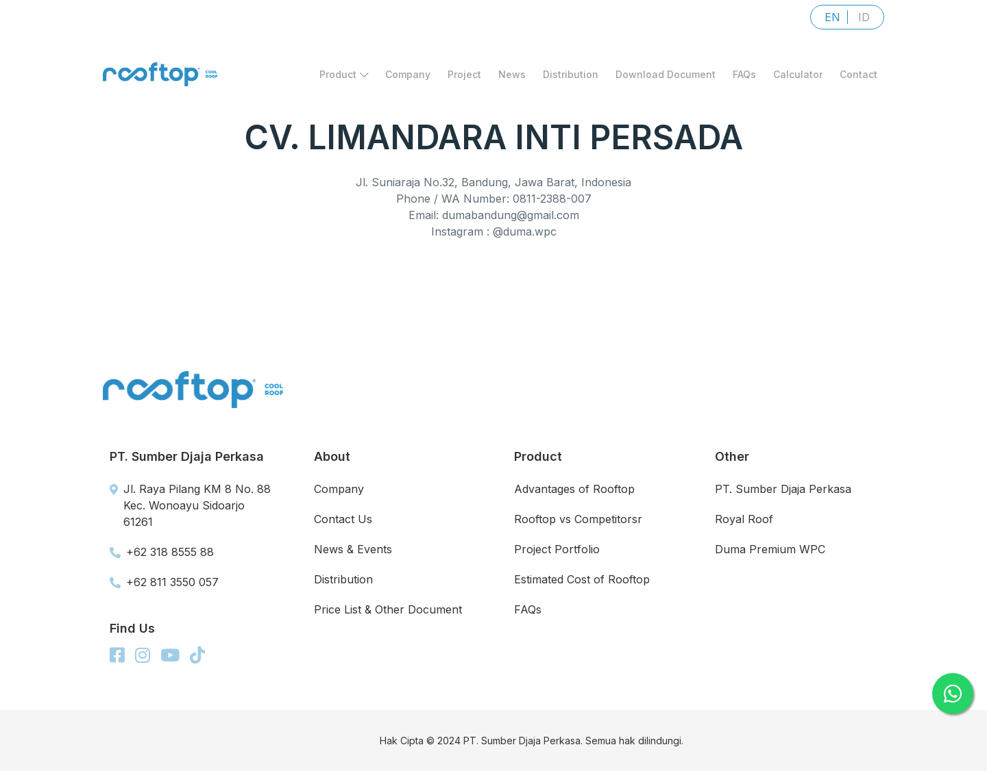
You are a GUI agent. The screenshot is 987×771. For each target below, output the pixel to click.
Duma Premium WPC (770, 549)
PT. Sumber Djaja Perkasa (783, 489)
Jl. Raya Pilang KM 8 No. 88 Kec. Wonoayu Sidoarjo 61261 (190, 505)
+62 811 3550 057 (164, 582)
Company (407, 74)
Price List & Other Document (388, 609)
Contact (858, 74)
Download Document (666, 74)
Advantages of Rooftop (574, 489)
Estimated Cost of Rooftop (582, 579)
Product (343, 74)
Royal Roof (744, 519)
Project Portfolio (557, 549)
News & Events (353, 549)
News (512, 74)
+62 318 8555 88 (162, 552)
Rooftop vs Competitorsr (578, 519)
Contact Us (343, 519)
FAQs (744, 74)
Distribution (570, 74)
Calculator (797, 74)
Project (464, 74)
